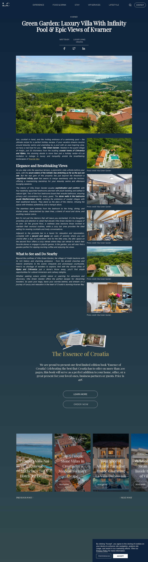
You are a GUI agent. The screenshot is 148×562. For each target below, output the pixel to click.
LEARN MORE (80, 394)
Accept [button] (120, 556)
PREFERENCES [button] (104, 556)
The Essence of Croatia (80, 353)
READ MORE (26, 484)
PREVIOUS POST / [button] (24, 497)
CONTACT (140, 5)
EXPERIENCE (38, 5)
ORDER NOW (81, 404)
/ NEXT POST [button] (126, 497)
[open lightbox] (109, 153)
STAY (77, 5)
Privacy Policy (102, 551)
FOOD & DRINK (59, 5)
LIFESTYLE (114, 5)
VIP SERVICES (94, 5)
